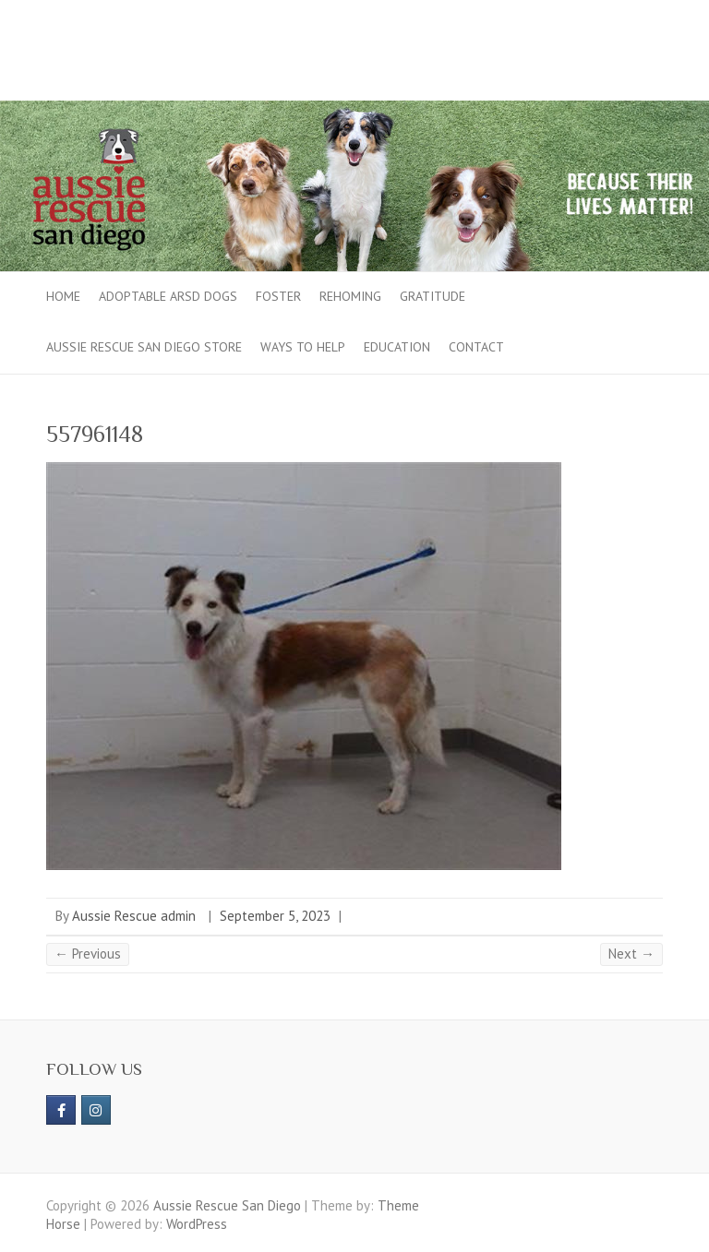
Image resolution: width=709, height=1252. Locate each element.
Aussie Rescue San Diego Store (144, 347)
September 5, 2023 (275, 915)
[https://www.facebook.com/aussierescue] (61, 1110)
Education (397, 347)
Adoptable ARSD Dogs (168, 296)
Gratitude (432, 296)
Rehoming (350, 296)
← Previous (87, 953)
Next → (631, 953)
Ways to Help (302, 347)
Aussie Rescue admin (134, 915)
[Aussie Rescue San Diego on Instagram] (96, 1110)
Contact (476, 347)
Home (63, 296)
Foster (278, 296)
